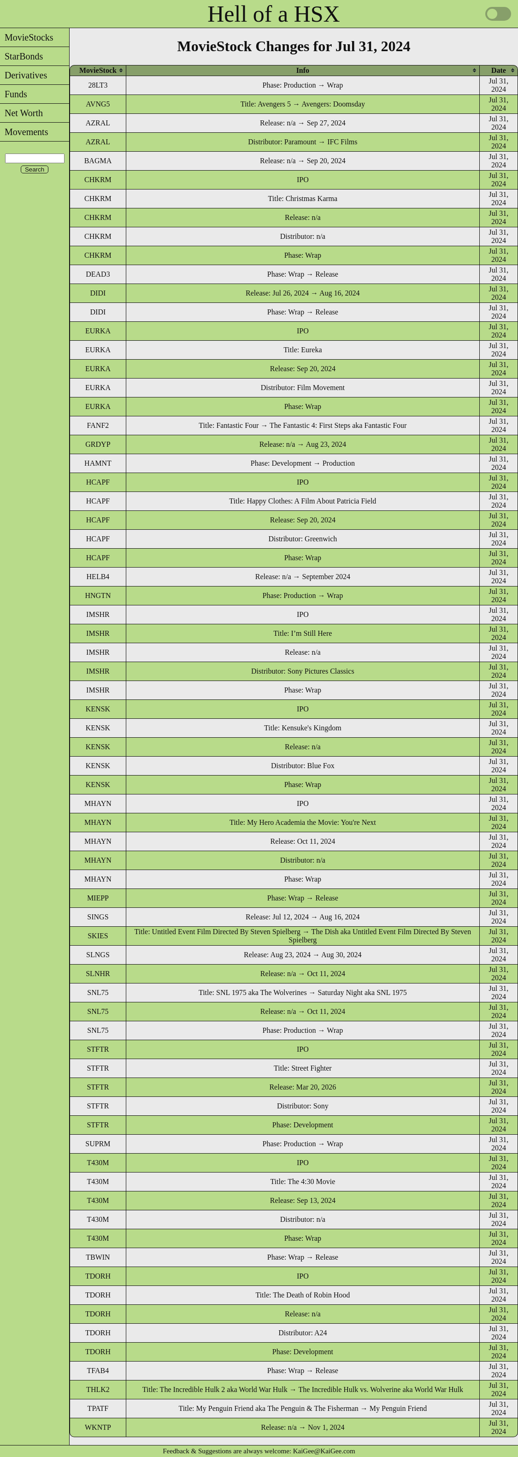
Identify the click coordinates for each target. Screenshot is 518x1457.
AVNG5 (98, 104)
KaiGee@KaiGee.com (324, 1451)
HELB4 (98, 576)
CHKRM (98, 180)
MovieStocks (26, 37)
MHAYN (98, 803)
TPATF (98, 1408)
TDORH (98, 1276)
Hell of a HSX (273, 14)
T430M (98, 1163)
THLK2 (98, 1389)
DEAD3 (98, 274)
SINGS (97, 917)
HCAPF (98, 482)
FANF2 (98, 425)
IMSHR (98, 614)
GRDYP (97, 444)
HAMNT (98, 463)
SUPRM (97, 1144)
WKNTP (98, 1427)
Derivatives (23, 75)
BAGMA (98, 161)
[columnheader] (98, 70)
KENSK (98, 709)
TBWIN (98, 1257)
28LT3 (97, 85)
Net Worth (21, 113)
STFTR (98, 1049)
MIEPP (98, 898)
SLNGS (98, 955)
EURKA (98, 331)
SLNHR (98, 973)
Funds (13, 94)
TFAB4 (98, 1370)
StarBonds (21, 56)
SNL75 (97, 992)
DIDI (98, 293)
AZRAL (98, 123)
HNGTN (98, 595)
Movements (24, 132)
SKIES (98, 936)
